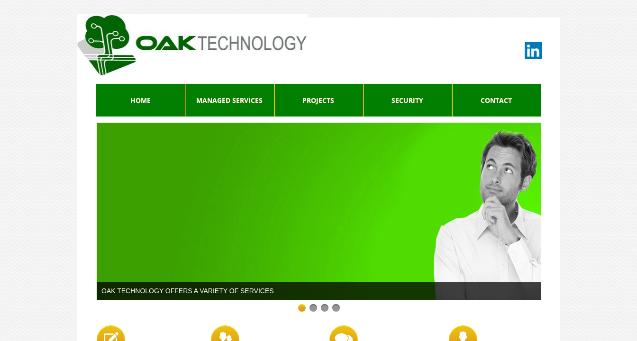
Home (140, 100)
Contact (496, 100)
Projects (318, 100)
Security (407, 100)
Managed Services (229, 100)
